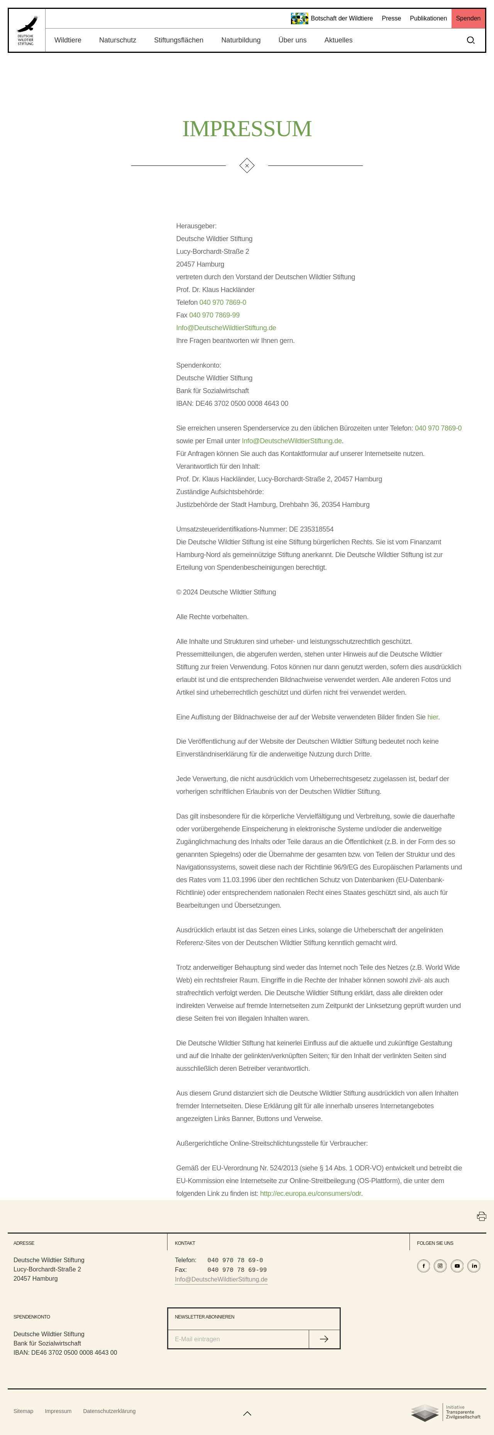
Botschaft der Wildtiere (332, 18)
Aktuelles (339, 40)
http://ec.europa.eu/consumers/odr (310, 1193)
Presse (391, 18)
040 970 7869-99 (214, 315)
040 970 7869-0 (223, 302)
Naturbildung (241, 40)
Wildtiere (67, 40)
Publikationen (428, 18)
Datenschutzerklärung (109, 1411)
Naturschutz (117, 40)
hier (432, 717)
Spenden (468, 18)
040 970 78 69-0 (235, 1260)
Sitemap (23, 1411)
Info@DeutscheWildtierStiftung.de (226, 328)
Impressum (58, 1411)
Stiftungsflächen (178, 40)
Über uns (293, 40)
